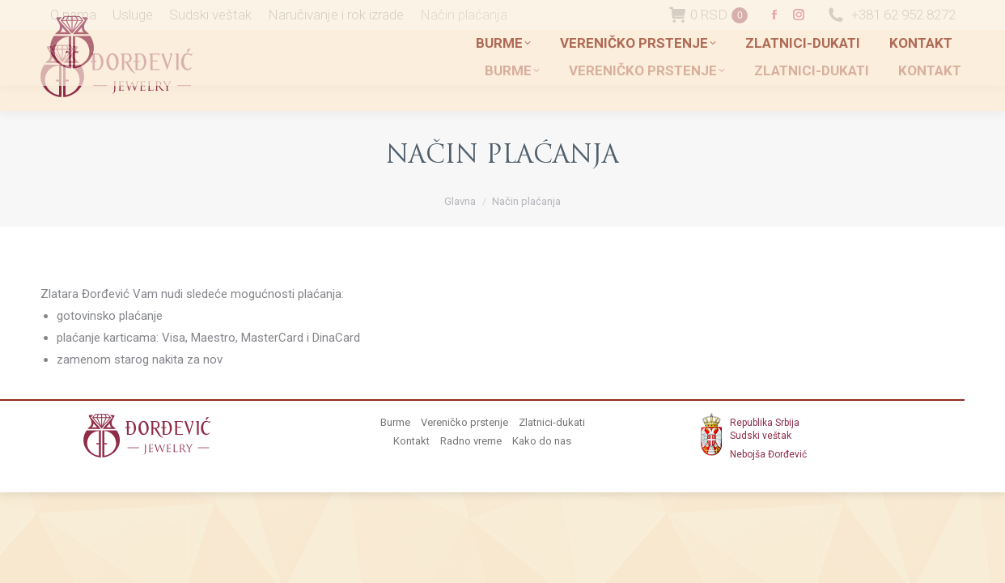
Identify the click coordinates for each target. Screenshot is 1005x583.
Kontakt (411, 441)
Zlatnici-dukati (552, 422)
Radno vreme (471, 441)
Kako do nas (541, 441)
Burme (395, 422)
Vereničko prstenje (464, 422)
